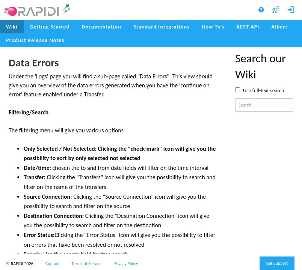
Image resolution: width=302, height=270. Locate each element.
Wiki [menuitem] (12, 26)
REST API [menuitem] (248, 26)
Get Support (277, 263)
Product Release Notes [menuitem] (35, 40)
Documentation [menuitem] (101, 26)
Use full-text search (263, 90)
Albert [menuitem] (279, 26)
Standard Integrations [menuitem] (161, 26)
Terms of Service (87, 263)
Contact (52, 263)
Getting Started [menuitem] (49, 26)
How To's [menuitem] (213, 26)
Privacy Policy (125, 263)
